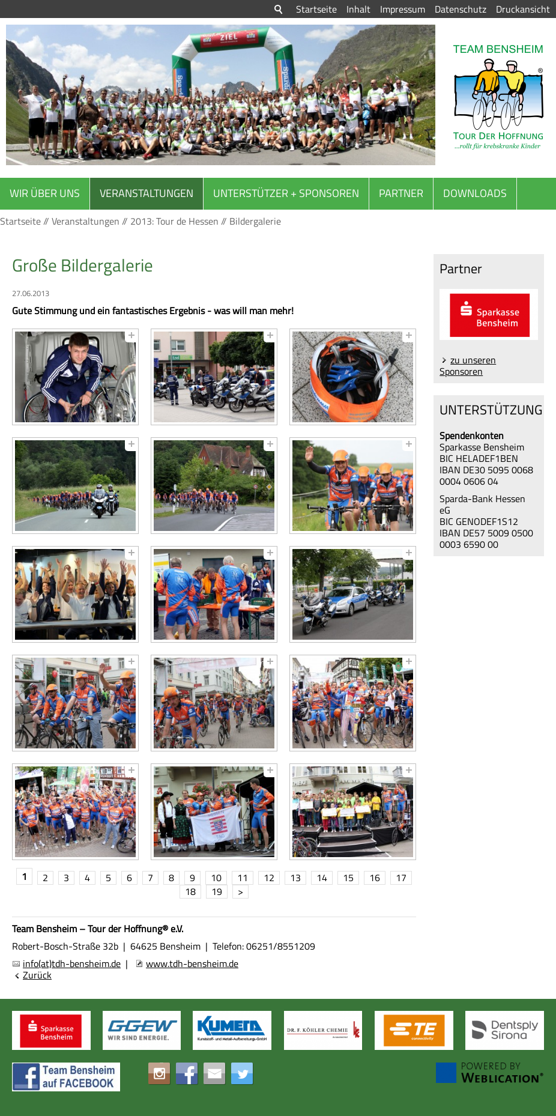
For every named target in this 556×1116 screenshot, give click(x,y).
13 (295, 878)
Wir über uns (45, 193)
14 (321, 878)
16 (374, 878)
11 (242, 878)
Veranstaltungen (146, 193)
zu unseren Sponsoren (468, 365)
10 (216, 878)
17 (401, 878)
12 (269, 878)
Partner (401, 193)
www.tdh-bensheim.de (192, 963)
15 (348, 878)
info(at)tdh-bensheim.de (72, 963)
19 (216, 892)
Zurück (37, 975)
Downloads (475, 193)
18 (190, 892)
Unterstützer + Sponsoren (286, 193)
